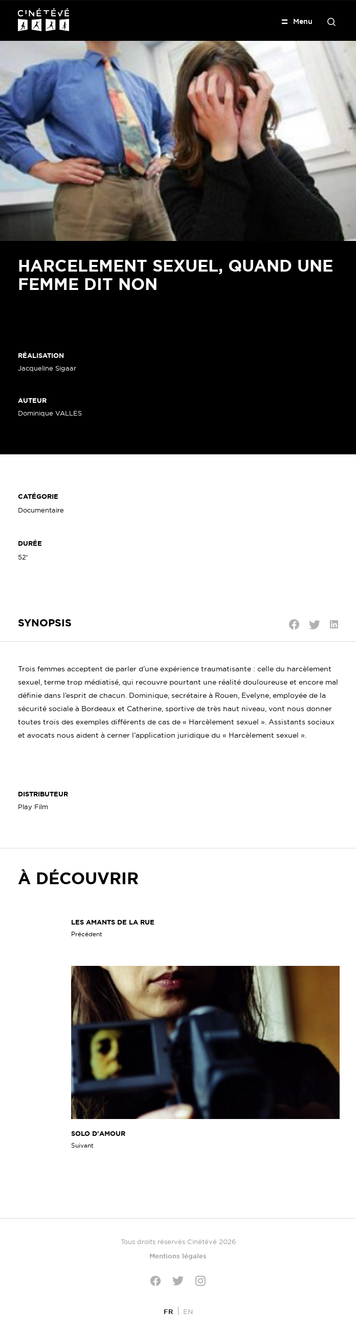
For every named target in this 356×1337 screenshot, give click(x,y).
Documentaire (41, 510)
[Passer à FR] (168, 1311)
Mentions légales (178, 1255)
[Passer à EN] (188, 1311)
